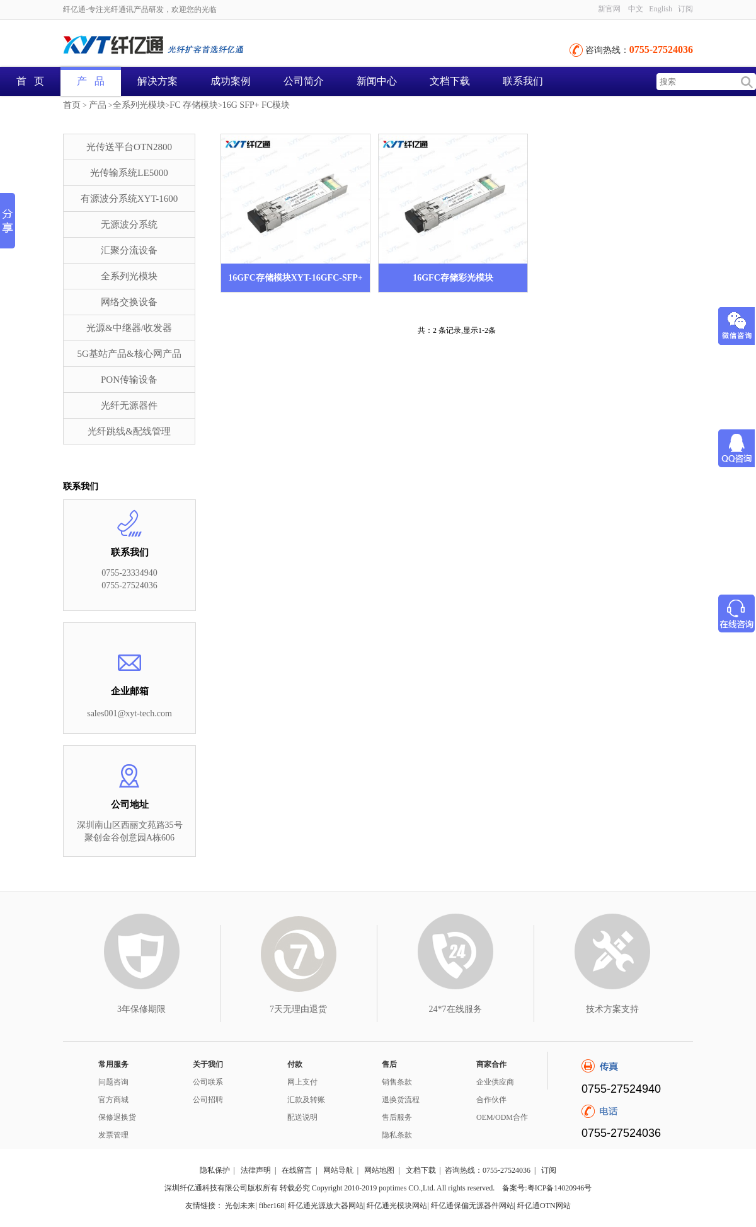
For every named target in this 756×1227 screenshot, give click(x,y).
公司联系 (208, 1082)
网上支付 (302, 1082)
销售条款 (397, 1082)
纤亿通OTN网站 (544, 1205)
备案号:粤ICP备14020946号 (547, 1187)
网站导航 (338, 1170)
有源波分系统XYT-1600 (129, 199)
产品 (97, 105)
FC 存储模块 (193, 105)
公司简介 (304, 81)
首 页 (30, 81)
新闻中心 (377, 81)
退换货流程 (401, 1099)
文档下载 (450, 81)
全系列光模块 (139, 105)
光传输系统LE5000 (129, 173)
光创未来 (240, 1205)
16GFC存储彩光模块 (453, 277)
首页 (72, 105)
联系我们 (523, 81)
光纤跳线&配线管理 (129, 431)
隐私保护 (215, 1170)
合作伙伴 (491, 1099)
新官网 (609, 8)
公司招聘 (208, 1099)
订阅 (685, 8)
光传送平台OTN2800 (129, 147)
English (660, 8)
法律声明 (256, 1170)
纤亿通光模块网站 (397, 1205)
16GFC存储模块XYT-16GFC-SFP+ (295, 277)
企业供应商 (495, 1082)
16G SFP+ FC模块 (256, 105)
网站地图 (379, 1170)
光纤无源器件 (129, 405)
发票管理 (113, 1135)
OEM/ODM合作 (502, 1117)
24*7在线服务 (455, 1009)
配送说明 (302, 1117)
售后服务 (397, 1117)
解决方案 (157, 81)
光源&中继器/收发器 (129, 328)
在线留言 (297, 1170)
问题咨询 (113, 1082)
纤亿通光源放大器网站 (326, 1205)
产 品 (91, 81)
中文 (635, 8)
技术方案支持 (612, 1009)
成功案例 (230, 81)
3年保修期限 (141, 1009)
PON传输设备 (129, 380)
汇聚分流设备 (129, 250)
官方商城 (113, 1099)
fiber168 (272, 1205)
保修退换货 (117, 1117)
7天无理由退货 (298, 1009)
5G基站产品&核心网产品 (129, 354)
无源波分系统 (129, 224)
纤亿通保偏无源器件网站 (472, 1205)
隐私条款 (397, 1135)
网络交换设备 (129, 302)
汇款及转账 (306, 1099)
